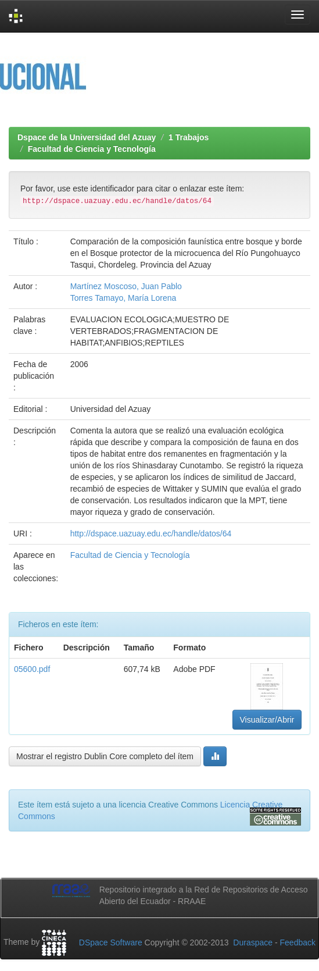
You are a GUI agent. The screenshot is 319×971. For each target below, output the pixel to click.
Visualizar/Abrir (267, 719)
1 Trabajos (189, 137)
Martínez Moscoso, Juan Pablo (126, 286)
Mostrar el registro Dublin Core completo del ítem (104, 756)
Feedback (298, 942)
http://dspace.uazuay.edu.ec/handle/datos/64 (151, 533)
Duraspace (253, 942)
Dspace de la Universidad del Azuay (86, 137)
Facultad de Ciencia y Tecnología (92, 149)
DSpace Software (110, 942)
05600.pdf (32, 669)
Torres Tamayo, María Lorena (123, 298)
